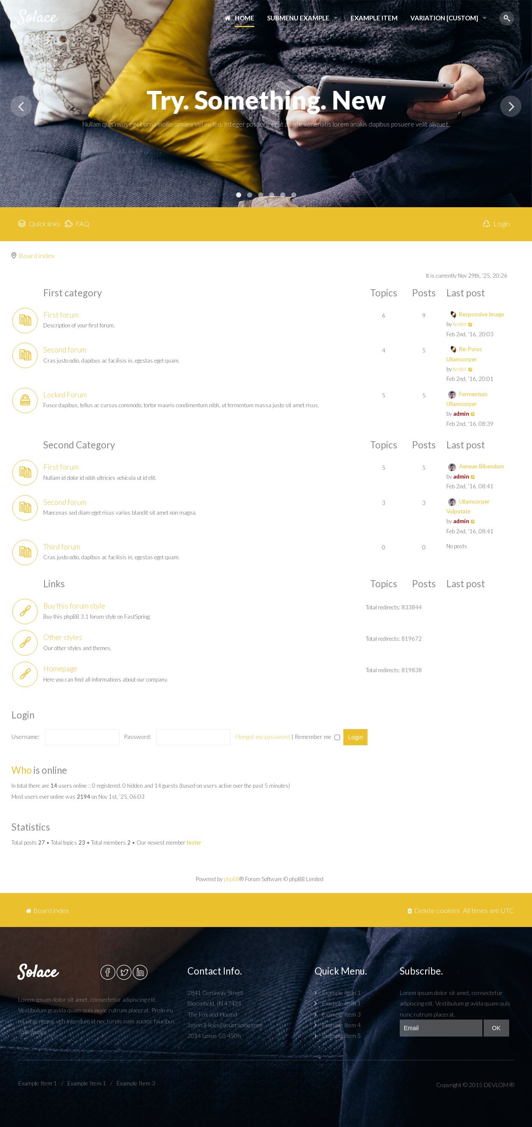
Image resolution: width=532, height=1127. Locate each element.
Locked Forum (65, 394)
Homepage (60, 668)
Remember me (317, 736)
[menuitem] (433, 910)
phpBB (232, 879)
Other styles (62, 637)
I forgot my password (262, 736)
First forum (61, 314)
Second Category (79, 445)
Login (22, 715)
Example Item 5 (341, 1035)
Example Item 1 (341, 992)
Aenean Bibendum (481, 466)
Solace (37, 18)
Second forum (64, 349)
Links (54, 583)
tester (460, 324)
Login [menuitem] (501, 224)
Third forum (61, 546)
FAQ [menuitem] (82, 224)
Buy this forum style (74, 605)
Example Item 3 (341, 1014)
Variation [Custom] (444, 18)
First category (72, 293)
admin (461, 413)
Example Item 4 (341, 1024)
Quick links (45, 224)
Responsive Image (481, 314)
